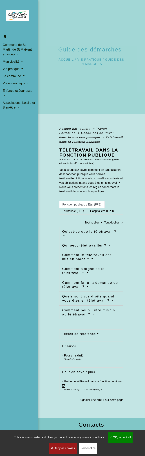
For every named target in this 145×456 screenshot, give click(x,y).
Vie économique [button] (14, 83)
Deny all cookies (63, 448)
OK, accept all (120, 437)
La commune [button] (12, 76)
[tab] (81, 204)
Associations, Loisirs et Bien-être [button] (19, 105)
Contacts (91, 424)
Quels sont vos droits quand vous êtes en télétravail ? (88, 298)
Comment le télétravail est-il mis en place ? (88, 257)
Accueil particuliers (75, 128)
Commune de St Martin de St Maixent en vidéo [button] (17, 49)
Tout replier (94, 222)
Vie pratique (89, 59)
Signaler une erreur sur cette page (101, 399)
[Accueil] (18, 16)
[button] (19, 37)
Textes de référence (79, 334)
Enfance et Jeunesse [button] (17, 90)
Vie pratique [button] (11, 69)
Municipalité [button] (11, 61)
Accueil (66, 59)
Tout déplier (113, 222)
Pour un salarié (74, 355)
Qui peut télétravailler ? (85, 245)
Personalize (88, 448)
